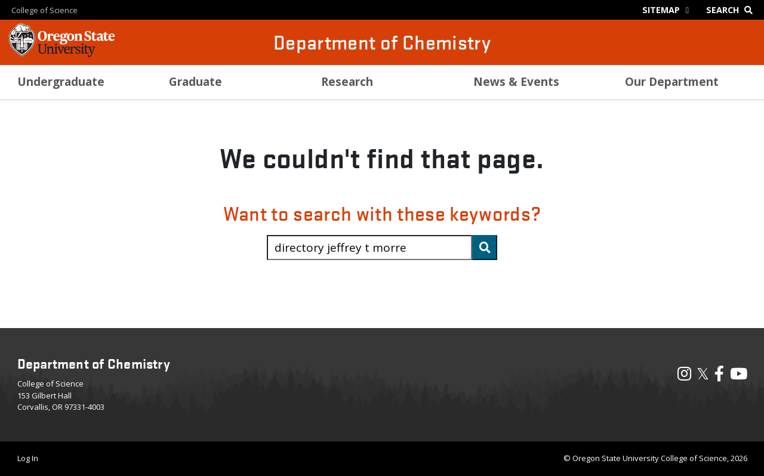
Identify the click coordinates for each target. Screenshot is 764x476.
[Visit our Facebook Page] (719, 376)
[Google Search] (732, 10)
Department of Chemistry (382, 42)
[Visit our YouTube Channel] (738, 376)
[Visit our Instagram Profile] (684, 376)
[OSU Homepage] (62, 53)
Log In (27, 458)
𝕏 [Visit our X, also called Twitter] (703, 373)
